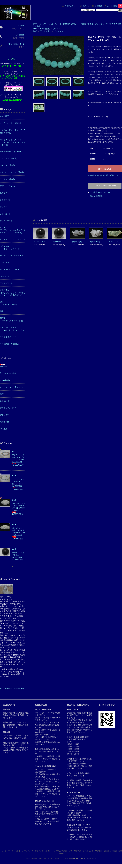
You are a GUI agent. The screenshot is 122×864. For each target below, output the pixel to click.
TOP (35, 24)
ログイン (85, 6)
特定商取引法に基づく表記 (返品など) (103, 175)
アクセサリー (45, 31)
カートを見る (114, 6)
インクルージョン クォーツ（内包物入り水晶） (59, 24)
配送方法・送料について (84, 851)
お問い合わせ (27, 851)
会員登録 (98, 6)
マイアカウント (71, 6)
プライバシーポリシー (44, 851)
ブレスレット (59, 31)
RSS (120, 851)
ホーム (3, 851)
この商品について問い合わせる (104, 186)
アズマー (56, 29)
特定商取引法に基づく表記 (106, 851)
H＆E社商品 (45, 29)
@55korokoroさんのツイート (12, 688)
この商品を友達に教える (100, 192)
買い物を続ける (96, 196)
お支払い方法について (63, 851)
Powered (80, 858)
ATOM (61, 853)
